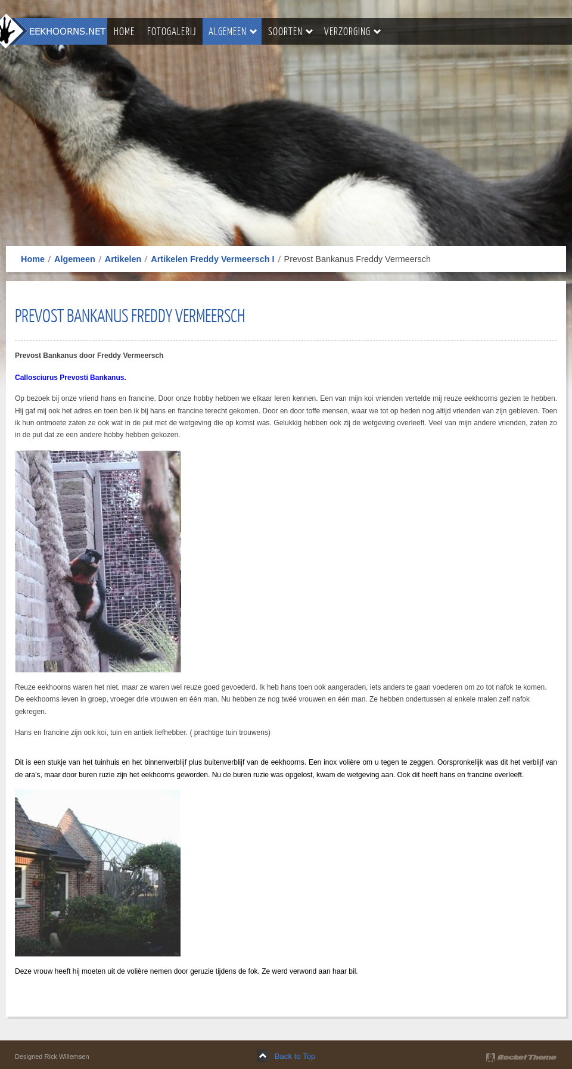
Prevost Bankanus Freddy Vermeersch (130, 315)
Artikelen (123, 259)
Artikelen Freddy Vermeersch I (212, 259)
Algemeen (74, 259)
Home (33, 259)
